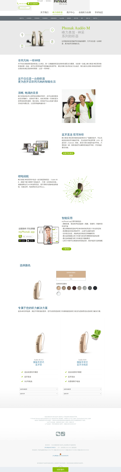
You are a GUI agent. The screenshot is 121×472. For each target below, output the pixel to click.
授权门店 (88, 13)
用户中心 (71, 7)
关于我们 (44, 7)
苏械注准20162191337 (59, 445)
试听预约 (60, 470)
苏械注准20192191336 (83, 445)
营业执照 (34, 445)
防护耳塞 (76, 13)
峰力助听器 (58, 7)
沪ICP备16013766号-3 (51, 443)
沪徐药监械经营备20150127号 (45, 445)
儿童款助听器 (54, 13)
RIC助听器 (29, 13)
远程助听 (69, 13)
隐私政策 (74, 443)
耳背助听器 (36, 13)
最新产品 (22, 13)
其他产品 (95, 13)
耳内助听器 (44, 13)
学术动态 (99, 7)
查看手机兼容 (68, 149)
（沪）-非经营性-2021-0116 (64, 443)
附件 (82, 13)
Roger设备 (61, 13)
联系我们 (61, 1)
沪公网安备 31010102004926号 (60, 449)
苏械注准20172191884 (71, 445)
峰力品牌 (52, 1)
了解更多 (66, 245)
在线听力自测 (85, 7)
